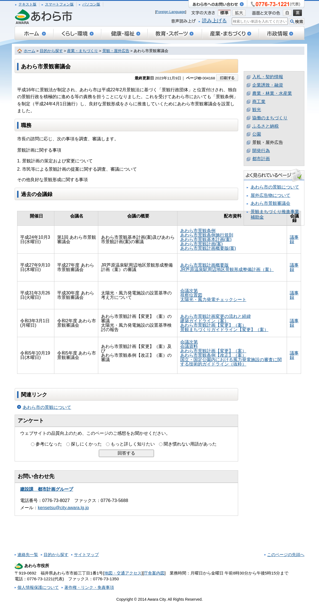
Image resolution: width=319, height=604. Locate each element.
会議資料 (189, 346)
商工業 (258, 101)
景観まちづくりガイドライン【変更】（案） (224, 329)
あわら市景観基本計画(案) (206, 239)
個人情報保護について (38, 587)
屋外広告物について (270, 195)
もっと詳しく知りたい (133, 444)
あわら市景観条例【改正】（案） (213, 355)
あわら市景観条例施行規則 (206, 235)
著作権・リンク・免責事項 (89, 587)
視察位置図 (191, 295)
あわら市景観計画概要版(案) (208, 248)
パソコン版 (91, 4)
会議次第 (189, 290)
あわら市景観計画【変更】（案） (213, 325)
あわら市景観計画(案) (201, 243)
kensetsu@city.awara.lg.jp (63, 507)
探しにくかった (86, 444)
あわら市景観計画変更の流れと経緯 (215, 316)
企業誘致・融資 (267, 85)
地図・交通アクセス (123, 573)
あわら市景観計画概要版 (204, 265)
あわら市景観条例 (198, 230)
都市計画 (261, 158)
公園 (256, 134)
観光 (256, 109)
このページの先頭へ (285, 554)
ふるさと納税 (265, 126)
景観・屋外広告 (115, 51)
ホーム (29, 51)
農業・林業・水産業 (272, 93)
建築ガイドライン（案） (204, 320)
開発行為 (261, 150)
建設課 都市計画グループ (46, 489)
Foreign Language (170, 12)
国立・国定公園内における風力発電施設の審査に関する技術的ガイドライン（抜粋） (231, 361)
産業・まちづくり (82, 51)
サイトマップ (86, 554)
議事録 (294, 239)
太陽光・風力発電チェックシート (213, 299)
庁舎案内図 (154, 573)
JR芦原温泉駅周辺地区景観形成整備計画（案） (227, 269)
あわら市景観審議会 (270, 203)
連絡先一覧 (27, 554)
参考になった (49, 444)
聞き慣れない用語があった (190, 444)
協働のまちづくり (270, 118)
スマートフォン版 (59, 4)
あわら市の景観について (47, 407)
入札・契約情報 (267, 76)
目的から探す (51, 51)
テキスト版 (27, 4)
